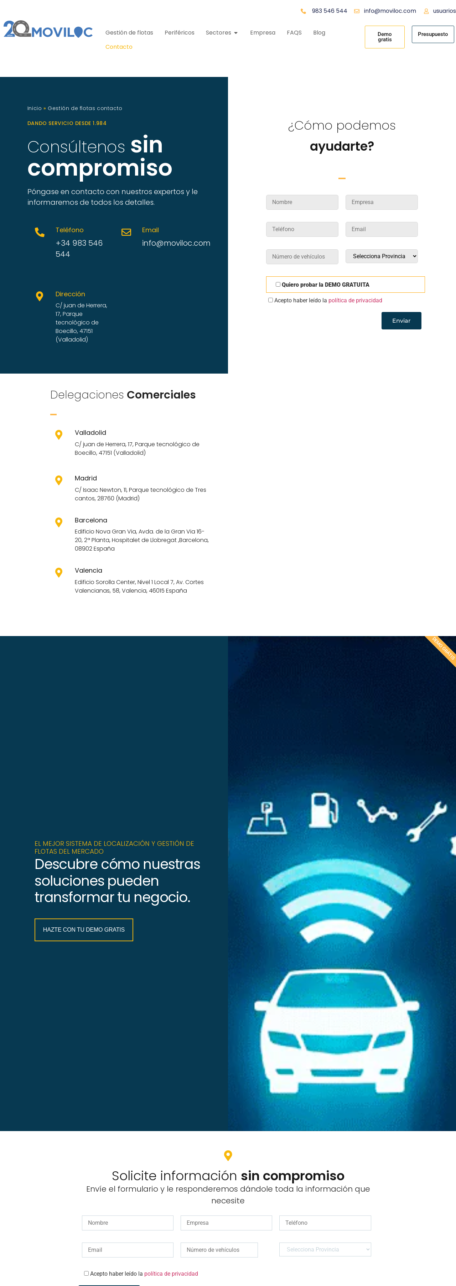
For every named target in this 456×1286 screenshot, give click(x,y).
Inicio (34, 108)
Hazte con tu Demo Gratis (84, 971)
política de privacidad (355, 300)
